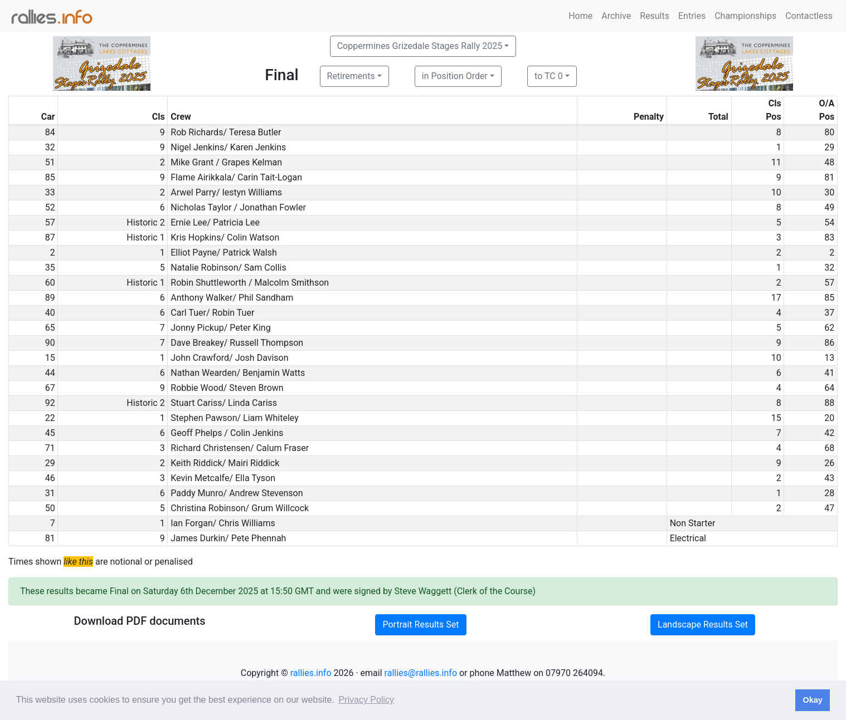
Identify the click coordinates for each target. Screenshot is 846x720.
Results (654, 16)
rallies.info (311, 673)
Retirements (351, 76)
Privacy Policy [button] (366, 699)
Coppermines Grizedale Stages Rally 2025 (419, 46)
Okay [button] (812, 699)
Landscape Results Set (703, 624)
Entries (692, 16)
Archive (616, 16)
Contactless (809, 16)
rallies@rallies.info (421, 673)
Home (580, 16)
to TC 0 (548, 76)
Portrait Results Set (420, 624)
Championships (745, 16)
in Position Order (455, 76)
